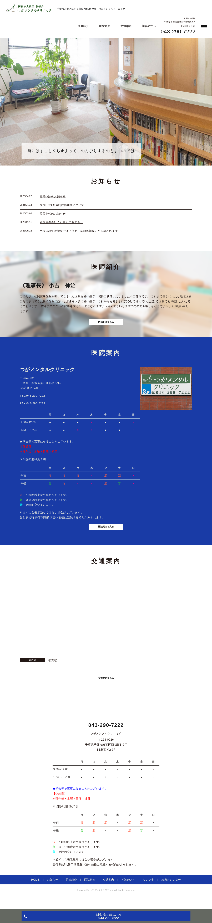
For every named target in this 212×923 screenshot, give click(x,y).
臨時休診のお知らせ (53, 196)
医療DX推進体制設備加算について (62, 205)
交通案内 (126, 26)
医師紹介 (83, 26)
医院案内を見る (106, 535)
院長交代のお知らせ (53, 213)
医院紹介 (104, 26)
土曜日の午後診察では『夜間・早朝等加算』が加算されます (79, 230)
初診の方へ (149, 26)
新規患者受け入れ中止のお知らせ (61, 222)
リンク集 (148, 890)
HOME (35, 890)
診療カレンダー (171, 890)
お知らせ (52, 890)
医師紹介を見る (106, 325)
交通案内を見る (106, 688)
